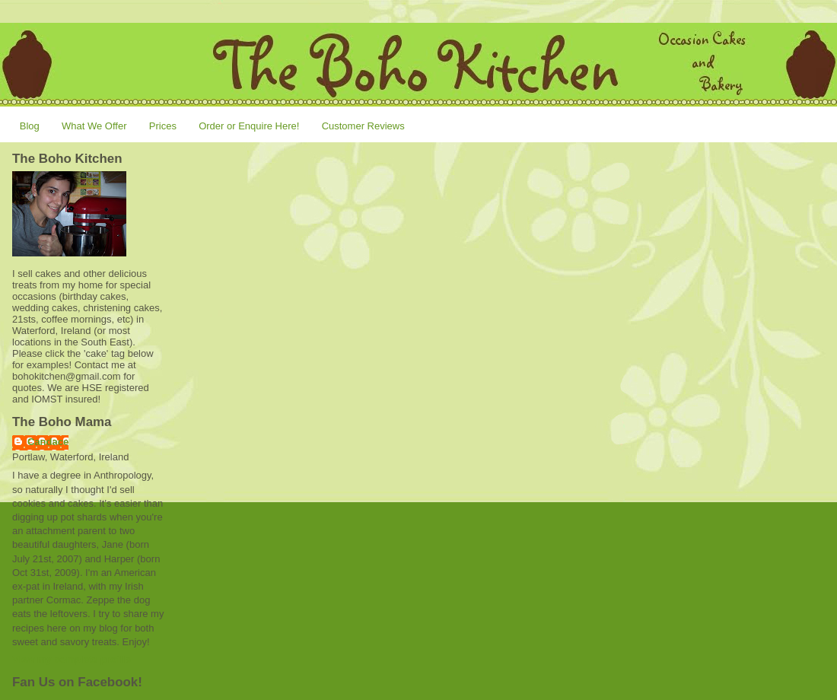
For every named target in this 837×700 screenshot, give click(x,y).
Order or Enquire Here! (249, 126)
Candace (47, 441)
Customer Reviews (363, 126)
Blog (30, 126)
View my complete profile (71, 659)
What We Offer (94, 126)
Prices (163, 126)
